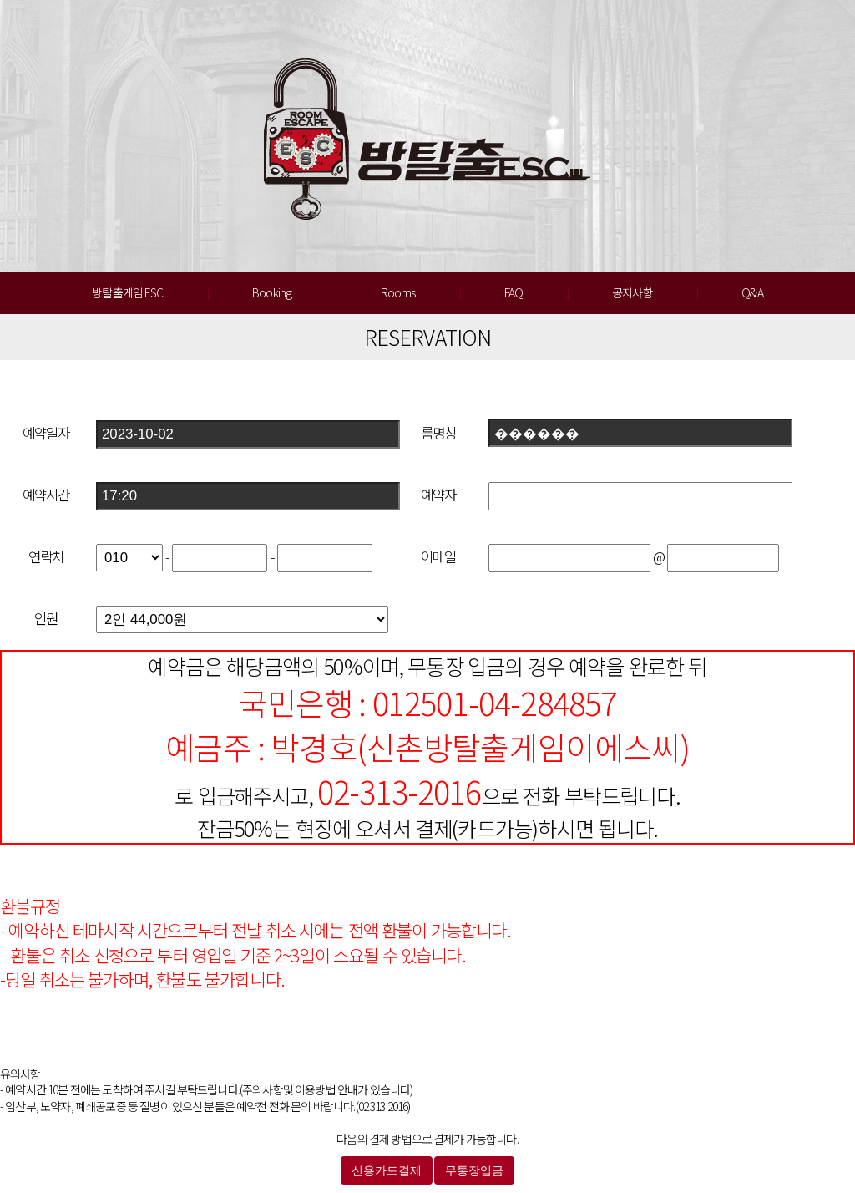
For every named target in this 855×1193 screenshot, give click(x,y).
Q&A (751, 292)
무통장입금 (474, 1170)
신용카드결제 (387, 1170)
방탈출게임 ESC (127, 292)
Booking (271, 292)
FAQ (513, 292)
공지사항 (632, 292)
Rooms (398, 292)
